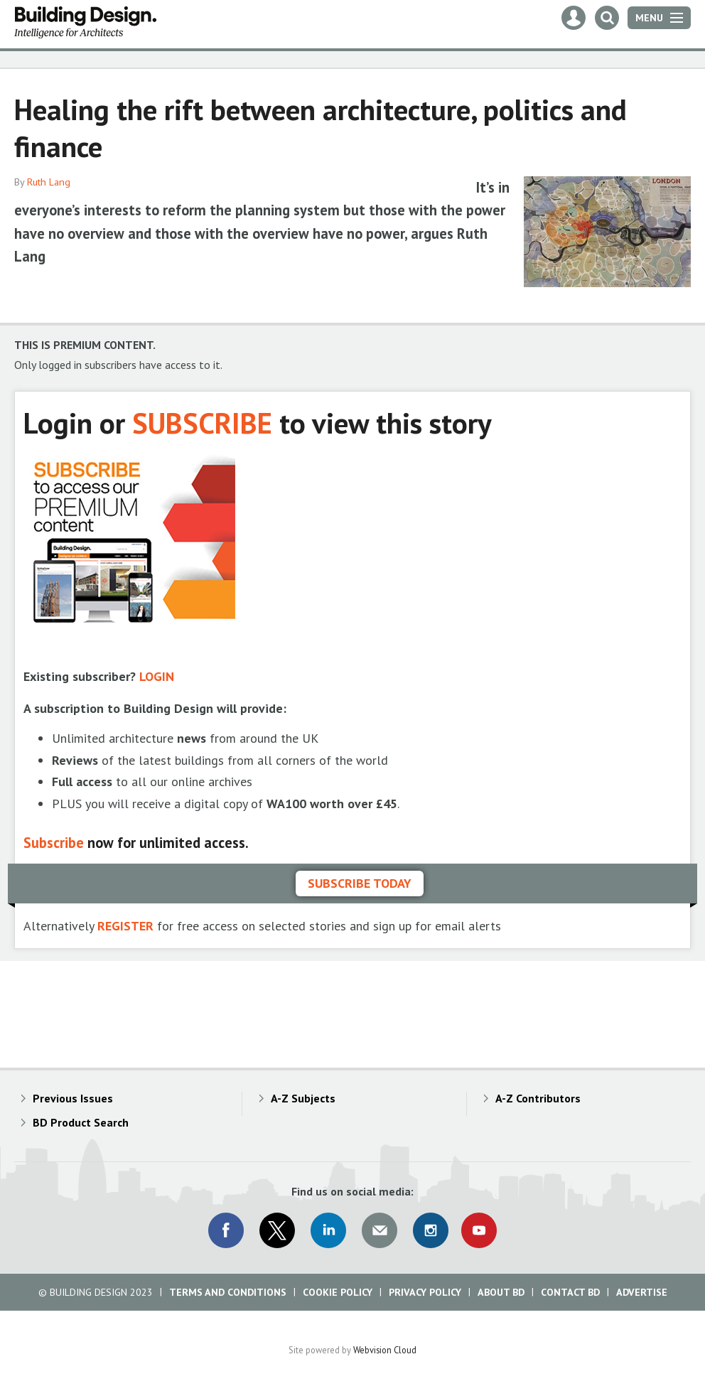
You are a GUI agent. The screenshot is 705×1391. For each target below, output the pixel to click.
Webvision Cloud (384, 1349)
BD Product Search (81, 1122)
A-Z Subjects (303, 1098)
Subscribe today (359, 883)
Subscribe (53, 842)
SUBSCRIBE (202, 422)
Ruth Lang (48, 182)
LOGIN (156, 676)
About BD (501, 1292)
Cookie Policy (337, 1292)
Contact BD (570, 1292)
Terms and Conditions (227, 1292)
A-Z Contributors (538, 1098)
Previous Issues (73, 1098)
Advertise (641, 1292)
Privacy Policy (425, 1292)
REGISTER (125, 926)
